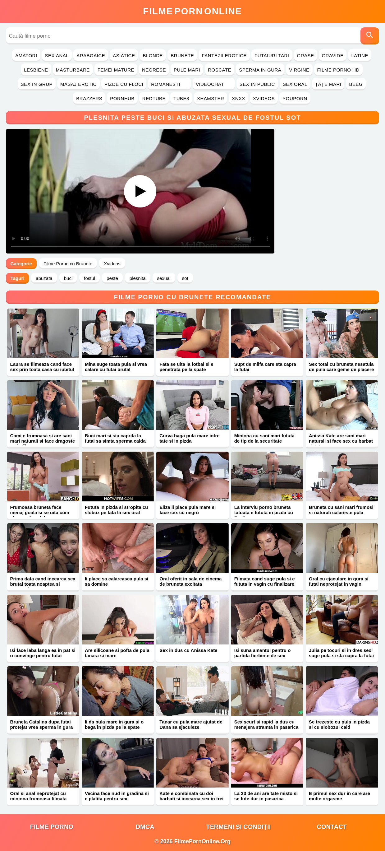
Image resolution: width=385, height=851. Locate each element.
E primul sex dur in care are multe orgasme (339, 796)
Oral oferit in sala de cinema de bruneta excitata (190, 581)
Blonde (153, 55)
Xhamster (210, 98)
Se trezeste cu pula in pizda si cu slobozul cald (339, 724)
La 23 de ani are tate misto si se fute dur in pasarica (266, 796)
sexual (164, 278)
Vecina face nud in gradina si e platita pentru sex (117, 796)
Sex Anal (57, 55)
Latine (359, 55)
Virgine (299, 69)
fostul (89, 278)
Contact (332, 826)
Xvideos (264, 98)
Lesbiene (36, 69)
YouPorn (294, 98)
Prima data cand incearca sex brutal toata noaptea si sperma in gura (43, 584)
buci (68, 278)
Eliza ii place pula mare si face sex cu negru (187, 510)
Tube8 (181, 98)
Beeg (356, 84)
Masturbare (73, 69)
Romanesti (169, 84)
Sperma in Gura (260, 69)
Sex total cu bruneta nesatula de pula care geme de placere (341, 366)
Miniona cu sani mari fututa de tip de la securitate (264, 438)
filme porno (51, 826)
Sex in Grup (37, 84)
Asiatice (124, 55)
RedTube (154, 98)
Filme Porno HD (338, 69)
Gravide (333, 55)
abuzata (44, 278)
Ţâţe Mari (328, 84)
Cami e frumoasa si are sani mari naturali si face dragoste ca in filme (42, 441)
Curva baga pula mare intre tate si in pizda (189, 438)
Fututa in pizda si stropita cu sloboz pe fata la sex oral (116, 510)
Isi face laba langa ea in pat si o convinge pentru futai (43, 653)
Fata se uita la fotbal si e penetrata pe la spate (186, 366)
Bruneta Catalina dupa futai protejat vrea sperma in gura (41, 724)
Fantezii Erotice (224, 55)
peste (112, 278)
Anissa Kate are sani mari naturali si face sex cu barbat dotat (341, 441)
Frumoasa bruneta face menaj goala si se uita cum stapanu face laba (39, 512)
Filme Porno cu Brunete (68, 263)
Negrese (154, 69)
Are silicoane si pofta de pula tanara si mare (117, 653)
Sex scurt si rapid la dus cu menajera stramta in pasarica (266, 724)
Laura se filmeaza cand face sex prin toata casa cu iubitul (42, 366)
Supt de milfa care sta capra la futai (265, 366)
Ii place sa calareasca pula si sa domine (116, 581)
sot (185, 278)
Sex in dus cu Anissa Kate (188, 650)
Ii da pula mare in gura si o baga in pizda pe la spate (114, 724)
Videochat (214, 84)
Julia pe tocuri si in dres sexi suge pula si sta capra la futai (341, 653)
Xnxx (238, 98)
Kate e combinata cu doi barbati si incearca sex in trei (191, 796)
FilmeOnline (192, 11)
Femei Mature (116, 69)
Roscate (219, 69)
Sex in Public (257, 84)
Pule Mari (187, 69)
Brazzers (89, 98)
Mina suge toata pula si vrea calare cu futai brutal (116, 366)
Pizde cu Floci (123, 84)
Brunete (182, 55)
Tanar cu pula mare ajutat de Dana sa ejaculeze (190, 724)
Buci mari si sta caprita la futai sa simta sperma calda (115, 438)
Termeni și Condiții (238, 826)
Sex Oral (295, 84)
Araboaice (90, 55)
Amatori (26, 55)
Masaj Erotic (78, 84)
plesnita (138, 278)
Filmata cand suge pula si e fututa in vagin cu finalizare (264, 581)
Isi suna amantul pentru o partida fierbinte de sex (262, 653)
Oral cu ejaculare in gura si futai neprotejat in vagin (339, 581)
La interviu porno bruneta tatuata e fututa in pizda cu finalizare (263, 512)
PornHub (122, 98)
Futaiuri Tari (271, 55)
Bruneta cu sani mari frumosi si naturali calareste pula (341, 510)
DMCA (145, 826)
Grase (305, 55)
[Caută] (369, 35)
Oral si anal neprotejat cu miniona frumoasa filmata (38, 796)
